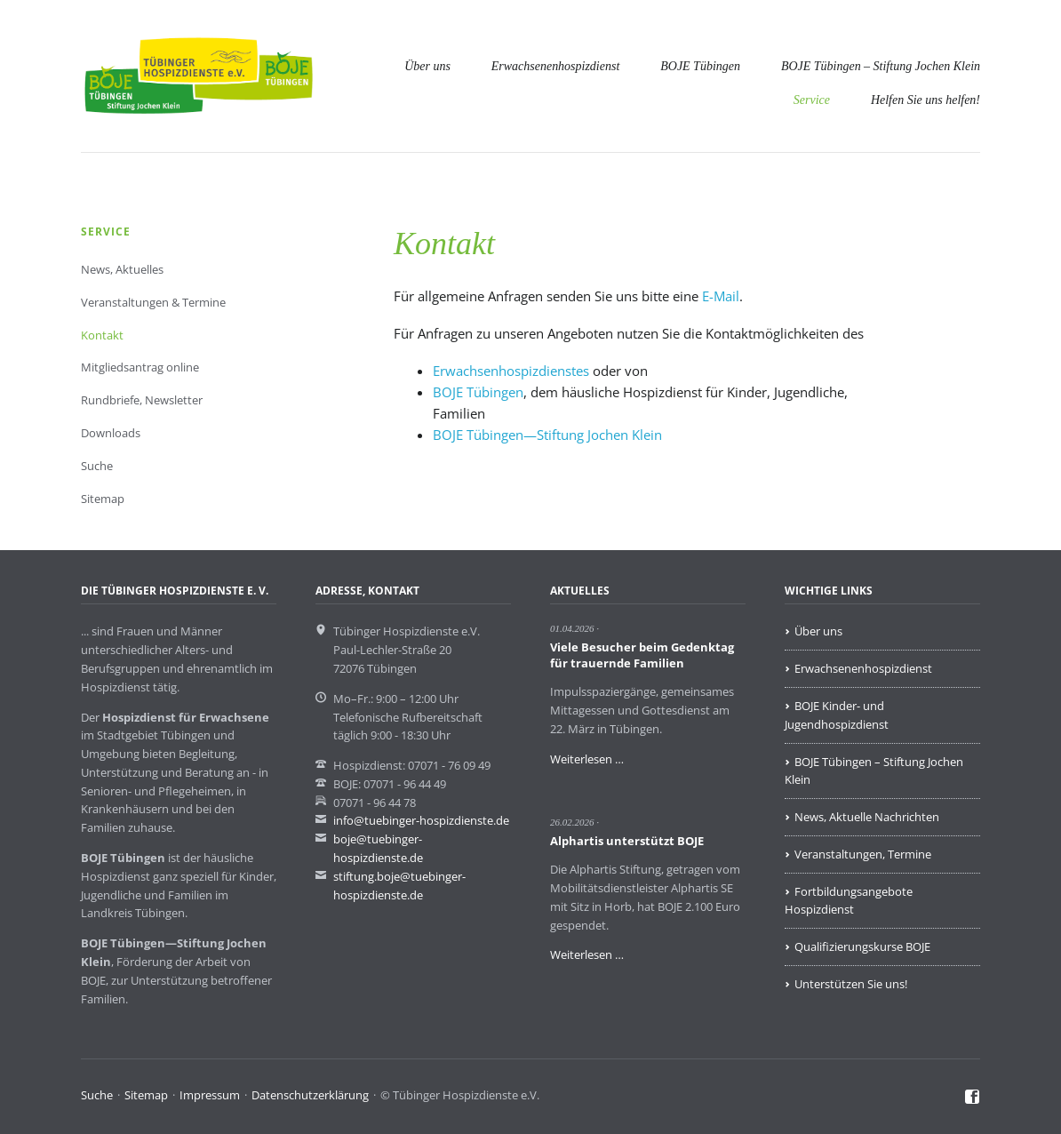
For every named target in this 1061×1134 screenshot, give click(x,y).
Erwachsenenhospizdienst (555, 66)
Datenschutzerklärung (310, 1095)
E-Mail (720, 296)
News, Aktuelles (122, 269)
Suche (97, 466)
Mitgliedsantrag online (140, 367)
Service (812, 100)
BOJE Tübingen (700, 66)
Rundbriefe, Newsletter (142, 400)
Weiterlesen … (587, 759)
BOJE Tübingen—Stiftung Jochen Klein (547, 434)
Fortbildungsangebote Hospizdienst (849, 900)
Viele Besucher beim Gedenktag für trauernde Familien (642, 655)
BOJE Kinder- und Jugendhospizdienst (837, 715)
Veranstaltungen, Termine (862, 854)
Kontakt (102, 335)
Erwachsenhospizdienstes (511, 370)
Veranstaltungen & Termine (153, 302)
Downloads (110, 433)
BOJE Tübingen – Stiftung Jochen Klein (880, 66)
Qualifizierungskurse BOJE (862, 946)
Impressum (209, 1095)
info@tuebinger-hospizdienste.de (421, 820)
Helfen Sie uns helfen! (925, 100)
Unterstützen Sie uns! (850, 984)
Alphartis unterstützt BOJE (627, 841)
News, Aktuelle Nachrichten (866, 817)
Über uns (427, 66)
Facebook (972, 1097)
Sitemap (102, 499)
